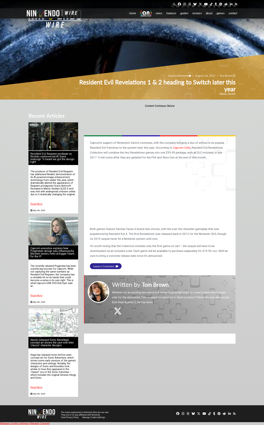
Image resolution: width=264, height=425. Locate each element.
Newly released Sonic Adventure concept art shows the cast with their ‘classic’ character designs (52, 342)
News (159, 13)
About (209, 13)
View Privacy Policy (70, 417)
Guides (184, 13)
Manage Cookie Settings (94, 417)
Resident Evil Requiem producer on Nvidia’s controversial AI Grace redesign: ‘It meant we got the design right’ (52, 157)
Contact (233, 13)
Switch (232, 93)
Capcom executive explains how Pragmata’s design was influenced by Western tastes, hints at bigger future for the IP (52, 252)
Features (171, 13)
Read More (36, 204)
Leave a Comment (178, 75)
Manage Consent (40, 423)
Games (221, 13)
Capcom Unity (181, 147)
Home (132, 13)
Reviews (197, 13)
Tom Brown (225, 75)
